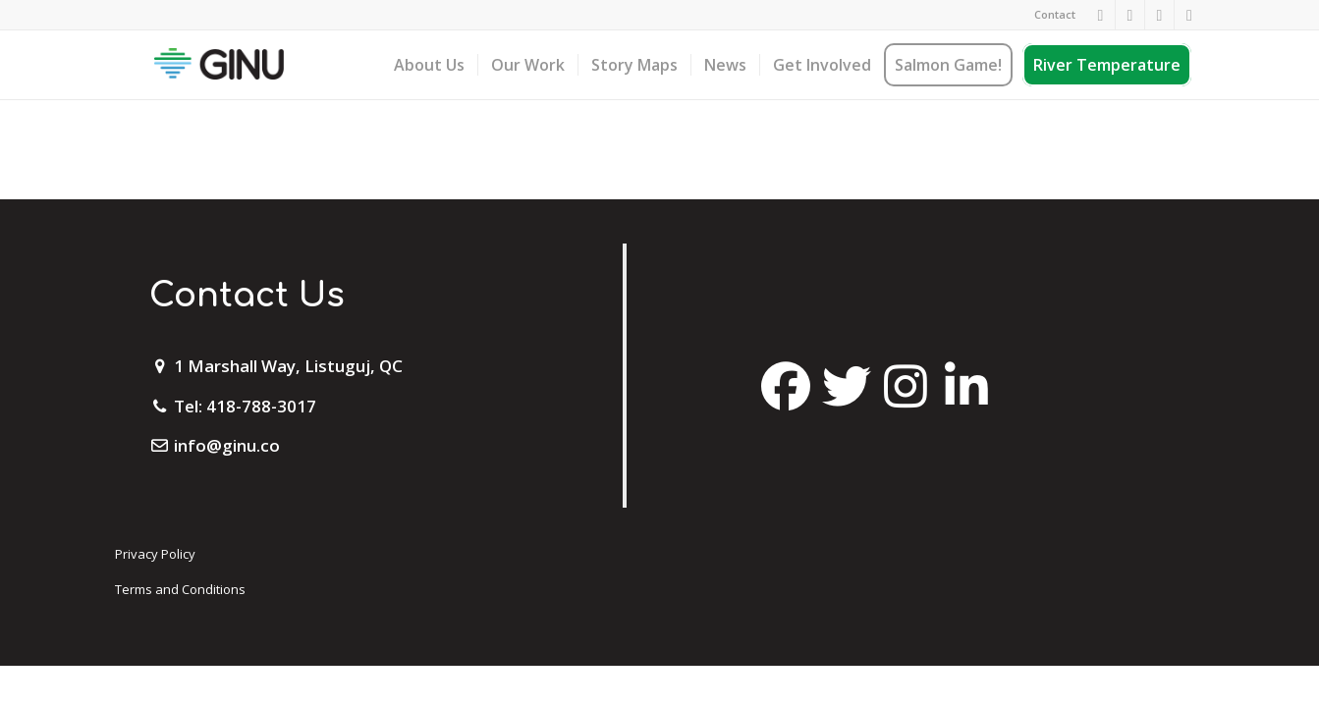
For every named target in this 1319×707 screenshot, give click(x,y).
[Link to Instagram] (1130, 14)
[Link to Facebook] (1100, 14)
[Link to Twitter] (1159, 14)
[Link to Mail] (1189, 14)
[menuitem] (1049, 15)
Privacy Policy (155, 554)
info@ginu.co (227, 445)
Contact (1054, 14)
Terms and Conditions (180, 589)
